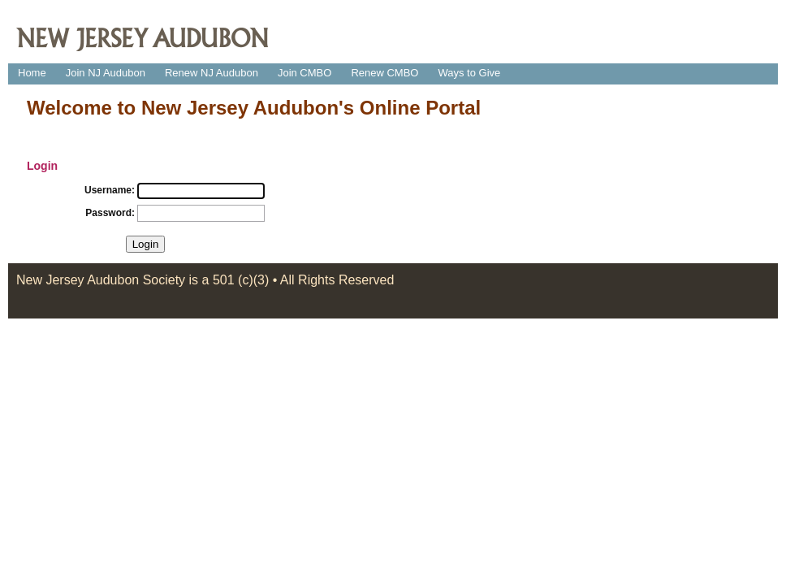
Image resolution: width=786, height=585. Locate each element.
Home (32, 73)
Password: (110, 213)
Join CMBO (304, 73)
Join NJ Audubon (105, 73)
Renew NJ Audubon (211, 73)
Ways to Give (469, 73)
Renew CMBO (384, 73)
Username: (109, 190)
